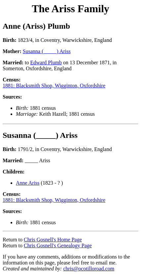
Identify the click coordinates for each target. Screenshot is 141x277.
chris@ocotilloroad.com (88, 268)
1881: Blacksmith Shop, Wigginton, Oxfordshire (54, 85)
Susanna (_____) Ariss (47, 51)
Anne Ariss (28, 183)
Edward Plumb (46, 62)
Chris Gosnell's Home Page (53, 239)
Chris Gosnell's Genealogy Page (58, 245)
